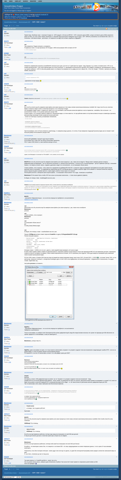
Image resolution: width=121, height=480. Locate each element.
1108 (9, 47)
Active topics (100, 10)
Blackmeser (8, 135)
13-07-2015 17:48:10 (28, 323)
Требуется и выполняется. (31, 199)
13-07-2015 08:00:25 (28, 31)
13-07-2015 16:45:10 (28, 146)
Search (25, 1)
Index (11, 1)
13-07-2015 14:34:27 (28, 94)
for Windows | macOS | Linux (15, 16)
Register (33, 1)
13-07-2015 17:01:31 (28, 158)
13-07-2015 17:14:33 (28, 180)
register (106, 25)
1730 (9, 90)
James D (7, 414)
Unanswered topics (111, 10)
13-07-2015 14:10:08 (28, 83)
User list (18, 1)
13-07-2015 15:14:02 (28, 102)
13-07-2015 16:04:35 (28, 135)
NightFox (7, 193)
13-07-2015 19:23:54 (28, 346)
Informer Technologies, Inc (112, 477)
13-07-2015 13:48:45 (28, 53)
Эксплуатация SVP (24, 22)
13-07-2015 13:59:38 (28, 62)
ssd (5, 31)
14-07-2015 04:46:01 (28, 403)
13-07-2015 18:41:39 (28, 337)
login (100, 25)
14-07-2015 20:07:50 (28, 413)
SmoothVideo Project (13, 6)
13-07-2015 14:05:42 (28, 73)
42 (9, 199)
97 (9, 420)
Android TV (44, 14)
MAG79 (6, 41)
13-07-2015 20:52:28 (28, 372)
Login (40, 1)
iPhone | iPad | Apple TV (22, 14)
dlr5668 (6, 53)
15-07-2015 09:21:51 (28, 456)
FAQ (9, 18)
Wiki (5, 1)
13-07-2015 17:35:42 (28, 202)
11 (9, 141)
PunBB (101, 477)
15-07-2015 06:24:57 (28, 426)
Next (17, 25)
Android (37, 14)
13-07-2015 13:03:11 (28, 41)
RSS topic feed (112, 28)
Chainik (6, 83)
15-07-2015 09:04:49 (28, 438)
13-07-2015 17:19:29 (28, 193)
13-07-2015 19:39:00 (28, 356)
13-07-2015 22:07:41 (28, 386)
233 (9, 59)
